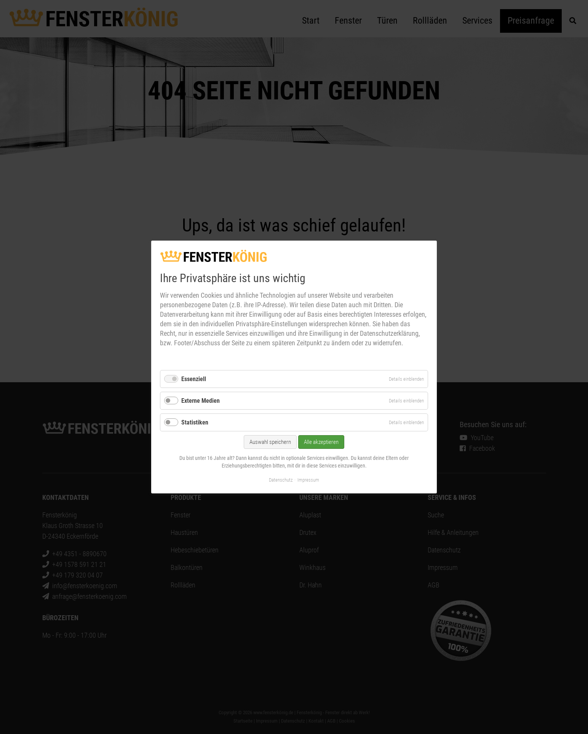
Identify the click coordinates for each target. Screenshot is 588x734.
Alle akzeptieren (321, 442)
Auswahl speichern (270, 442)
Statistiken (194, 422)
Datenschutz (281, 480)
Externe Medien (200, 400)
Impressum (308, 480)
